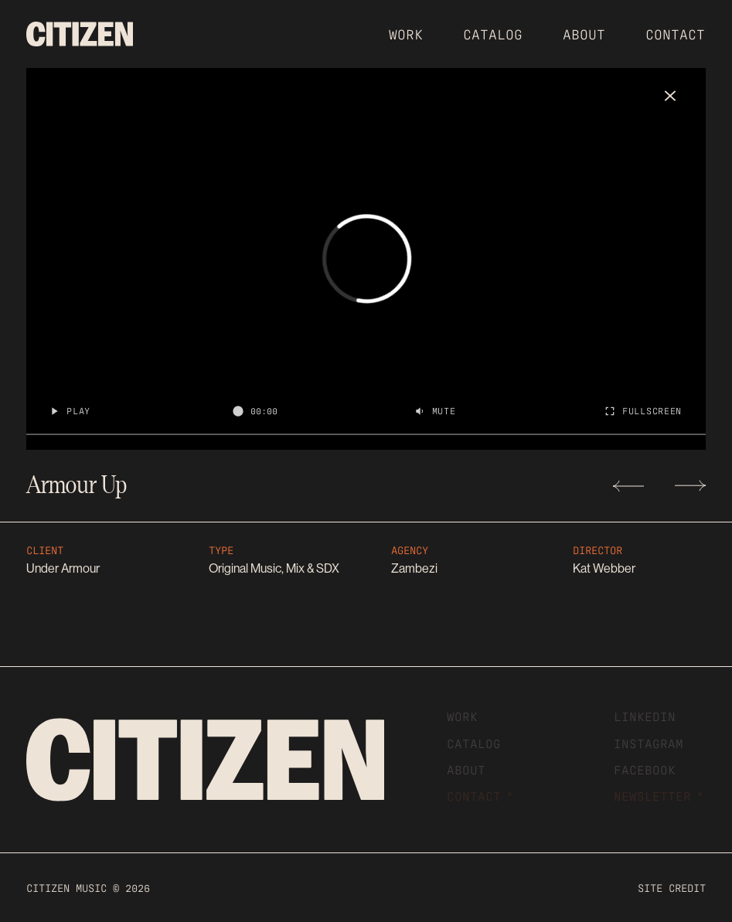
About (584, 33)
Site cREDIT (672, 887)
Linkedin (645, 715)
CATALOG (493, 33)
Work (406, 33)
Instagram (648, 742)
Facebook (645, 769)
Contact (675, 33)
